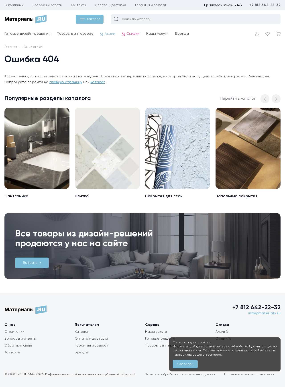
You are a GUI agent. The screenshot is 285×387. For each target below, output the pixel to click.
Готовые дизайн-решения (27, 34)
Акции (107, 34)
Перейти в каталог (238, 99)
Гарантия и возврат (151, 5)
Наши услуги (157, 34)
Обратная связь (18, 345)
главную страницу (65, 82)
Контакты (78, 5)
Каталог (82, 331)
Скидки (131, 34)
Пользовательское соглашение (249, 374)
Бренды (182, 34)
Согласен (185, 364)
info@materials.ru (264, 313)
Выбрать (32, 262)
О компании (14, 5)
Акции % (222, 331)
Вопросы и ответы (47, 5)
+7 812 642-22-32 (265, 5)
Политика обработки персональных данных (180, 374)
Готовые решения (160, 338)
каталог (98, 82)
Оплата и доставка (110, 5)
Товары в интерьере (75, 34)
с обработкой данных (245, 346)
